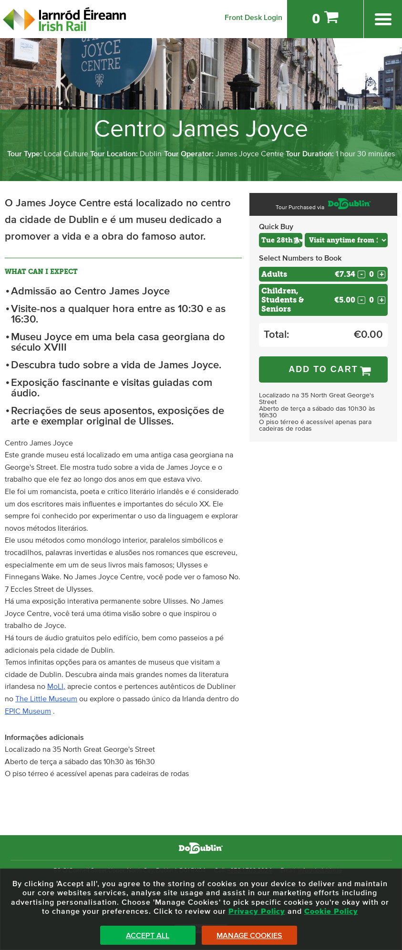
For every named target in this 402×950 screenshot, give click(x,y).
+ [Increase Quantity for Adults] (382, 274)
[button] (298, 240)
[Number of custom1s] (371, 300)
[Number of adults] (371, 274)
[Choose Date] (280, 240)
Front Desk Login (253, 17)
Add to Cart (323, 369)
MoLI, (56, 686)
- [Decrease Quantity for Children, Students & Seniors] (361, 300)
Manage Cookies (249, 936)
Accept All (147, 936)
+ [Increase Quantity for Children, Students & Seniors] (382, 300)
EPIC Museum (28, 711)
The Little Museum (46, 699)
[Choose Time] (346, 240)
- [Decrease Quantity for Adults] (361, 274)
